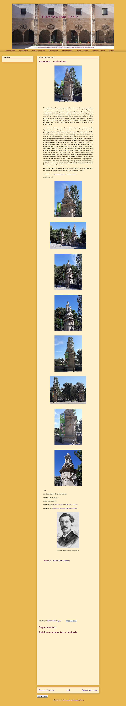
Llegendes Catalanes (82, 50)
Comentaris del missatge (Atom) (73, 700)
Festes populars (53, 50)
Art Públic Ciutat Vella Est (61, 561)
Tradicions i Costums (98, 50)
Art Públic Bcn (23, 50)
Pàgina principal (10, 50)
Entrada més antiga (89, 690)
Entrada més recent (46, 690)
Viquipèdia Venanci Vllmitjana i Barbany (65, 504)
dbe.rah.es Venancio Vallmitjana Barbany (65, 508)
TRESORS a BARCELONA (60, 17)
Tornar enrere (42, 696)
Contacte (111, 50)
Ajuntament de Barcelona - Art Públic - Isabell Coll (65, 174)
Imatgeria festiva (67, 50)
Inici (68, 690)
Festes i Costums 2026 (38, 50)
